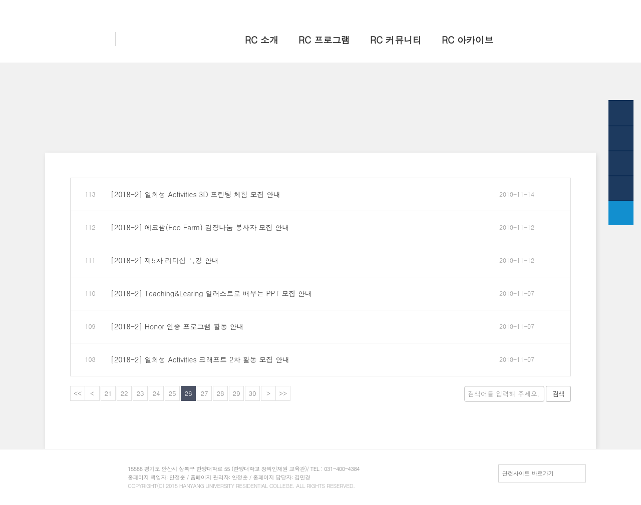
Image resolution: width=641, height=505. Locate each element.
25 (172, 393)
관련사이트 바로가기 (528, 473)
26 (188, 393)
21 (108, 393)
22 (124, 393)
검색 (558, 393)
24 (156, 393)
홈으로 (456, 9)
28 (220, 393)
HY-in (521, 9)
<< (78, 393)
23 (140, 393)
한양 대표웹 (489, 9)
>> (283, 393)
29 (236, 393)
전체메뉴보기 (555, 9)
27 (204, 393)
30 (252, 393)
